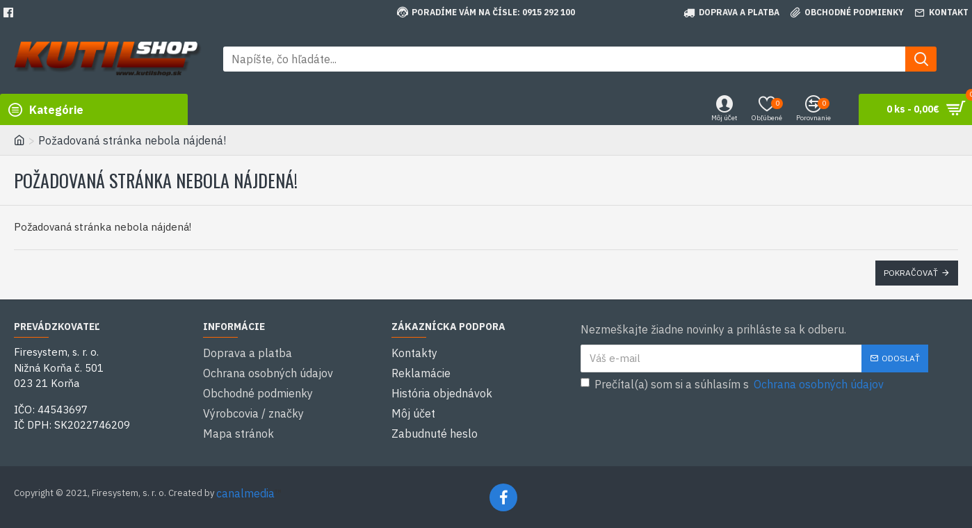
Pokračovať (911, 272)
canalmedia (245, 492)
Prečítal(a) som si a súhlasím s (733, 384)
